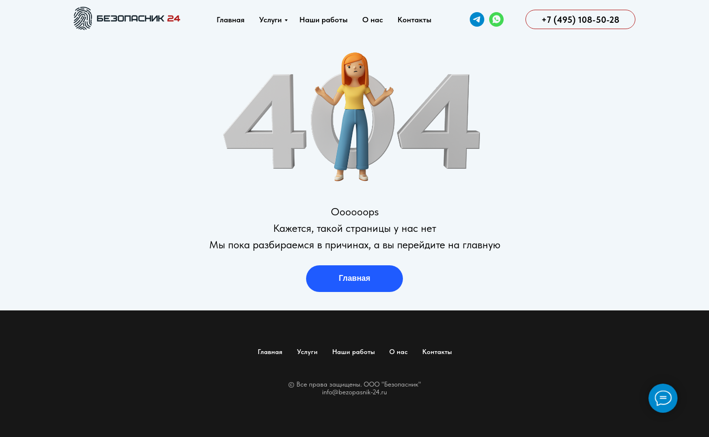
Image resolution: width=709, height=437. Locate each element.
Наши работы (323, 19)
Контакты (415, 19)
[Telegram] (477, 19)
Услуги (270, 19)
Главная (230, 19)
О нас (372, 19)
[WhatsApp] (496, 19)
